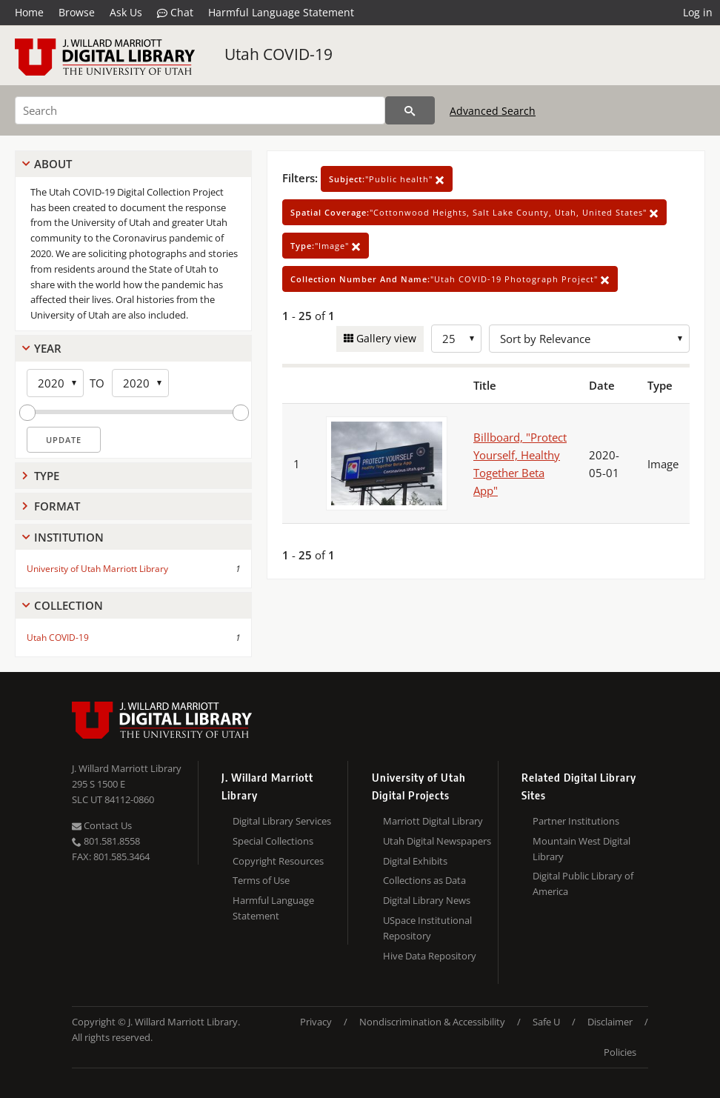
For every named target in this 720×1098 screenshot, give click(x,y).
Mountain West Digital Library (581, 848)
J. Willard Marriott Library (126, 768)
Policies (620, 1052)
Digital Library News (426, 900)
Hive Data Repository (429, 955)
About (53, 163)
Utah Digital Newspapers (437, 841)
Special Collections (273, 841)
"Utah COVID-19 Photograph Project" (450, 279)
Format (57, 506)
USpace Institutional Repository (427, 928)
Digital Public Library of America (583, 883)
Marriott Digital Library (433, 821)
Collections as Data (424, 880)
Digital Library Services (282, 821)
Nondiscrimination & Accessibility (432, 1021)
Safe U (546, 1021)
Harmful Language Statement (281, 12)
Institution (69, 537)
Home (29, 12)
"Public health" (386, 178)
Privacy (316, 1021)
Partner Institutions (576, 821)
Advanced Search (493, 111)
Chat (175, 12)
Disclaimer (610, 1021)
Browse (77, 12)
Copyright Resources (278, 861)
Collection (68, 605)
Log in (698, 12)
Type (46, 475)
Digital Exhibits (415, 861)
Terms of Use (261, 880)
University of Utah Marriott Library (97, 568)
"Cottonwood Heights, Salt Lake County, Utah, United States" (474, 212)
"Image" (325, 245)
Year (47, 348)
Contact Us (102, 825)
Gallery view (384, 338)
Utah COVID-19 (278, 54)
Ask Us (126, 12)
